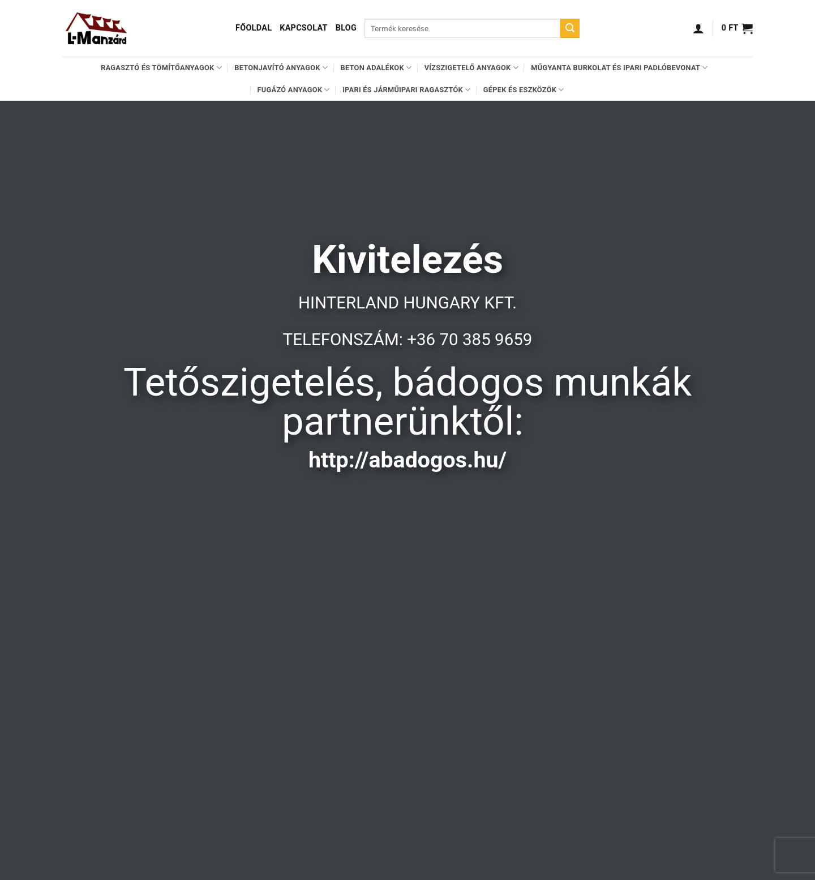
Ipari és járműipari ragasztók (406, 89)
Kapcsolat (304, 28)
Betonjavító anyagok (281, 67)
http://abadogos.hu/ (407, 460)
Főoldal (253, 28)
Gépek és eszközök (523, 89)
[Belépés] (698, 28)
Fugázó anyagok (294, 89)
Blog (346, 28)
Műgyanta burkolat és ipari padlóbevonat (619, 67)
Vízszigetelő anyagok (471, 67)
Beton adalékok (376, 67)
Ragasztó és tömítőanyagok (161, 67)
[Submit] (570, 28)
